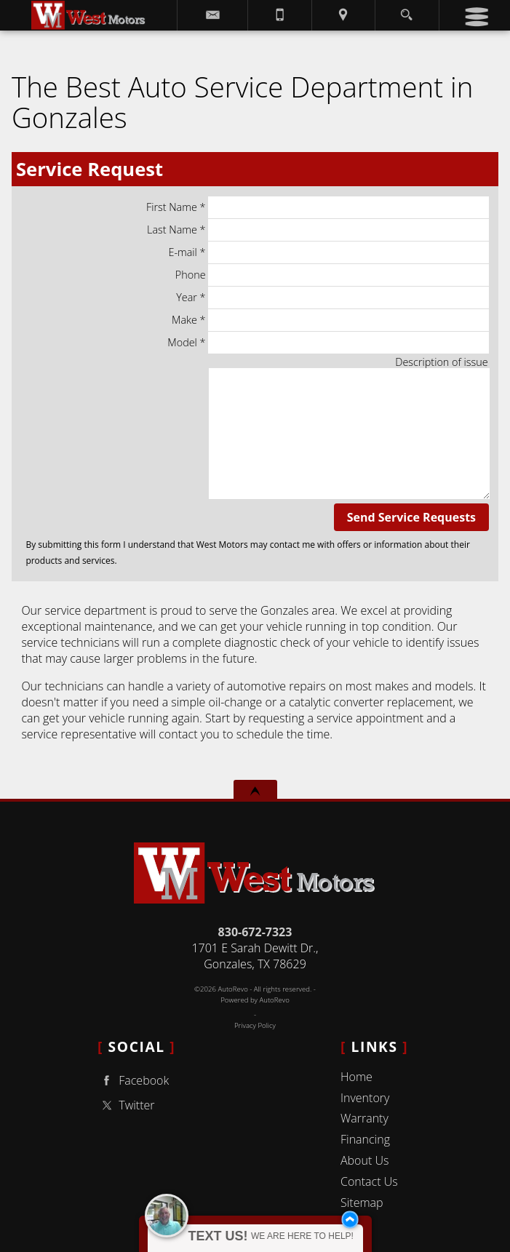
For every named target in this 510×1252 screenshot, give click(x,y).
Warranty (364, 1118)
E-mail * (328, 252)
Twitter (125, 1105)
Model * (327, 343)
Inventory (364, 1098)
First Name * (317, 207)
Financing (365, 1139)
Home (356, 1077)
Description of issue (441, 362)
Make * (330, 320)
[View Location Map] (343, 15)
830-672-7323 (255, 932)
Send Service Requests (411, 517)
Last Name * (318, 230)
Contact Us (369, 1181)
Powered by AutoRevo (255, 1000)
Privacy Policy (255, 1025)
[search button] (406, 10)
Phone (332, 275)
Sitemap (361, 1203)
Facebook (133, 1081)
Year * (332, 297)
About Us (364, 1160)
